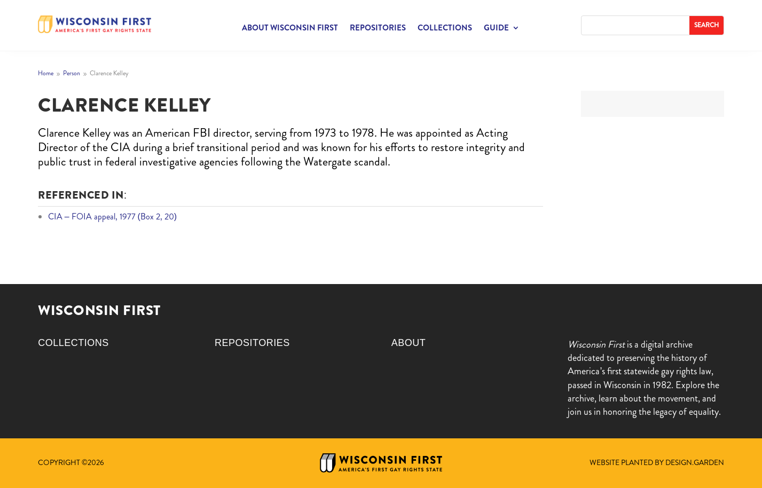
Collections (445, 29)
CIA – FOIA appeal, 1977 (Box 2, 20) (112, 216)
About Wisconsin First (290, 29)
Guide (496, 29)
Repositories (378, 29)
